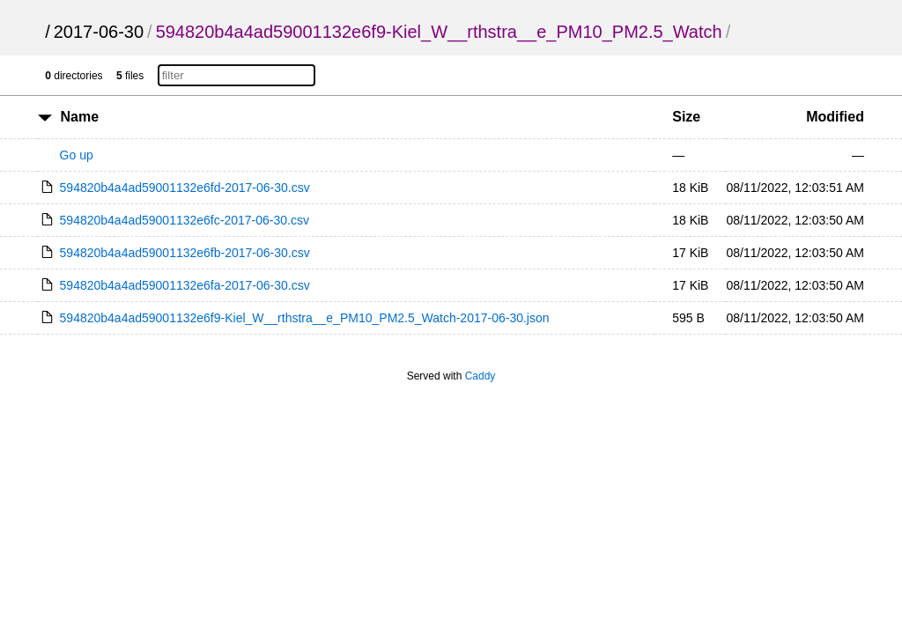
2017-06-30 (99, 31)
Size (686, 116)
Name (80, 116)
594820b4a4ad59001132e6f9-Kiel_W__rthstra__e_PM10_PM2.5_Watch (439, 31)
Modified (835, 116)
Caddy (480, 376)
